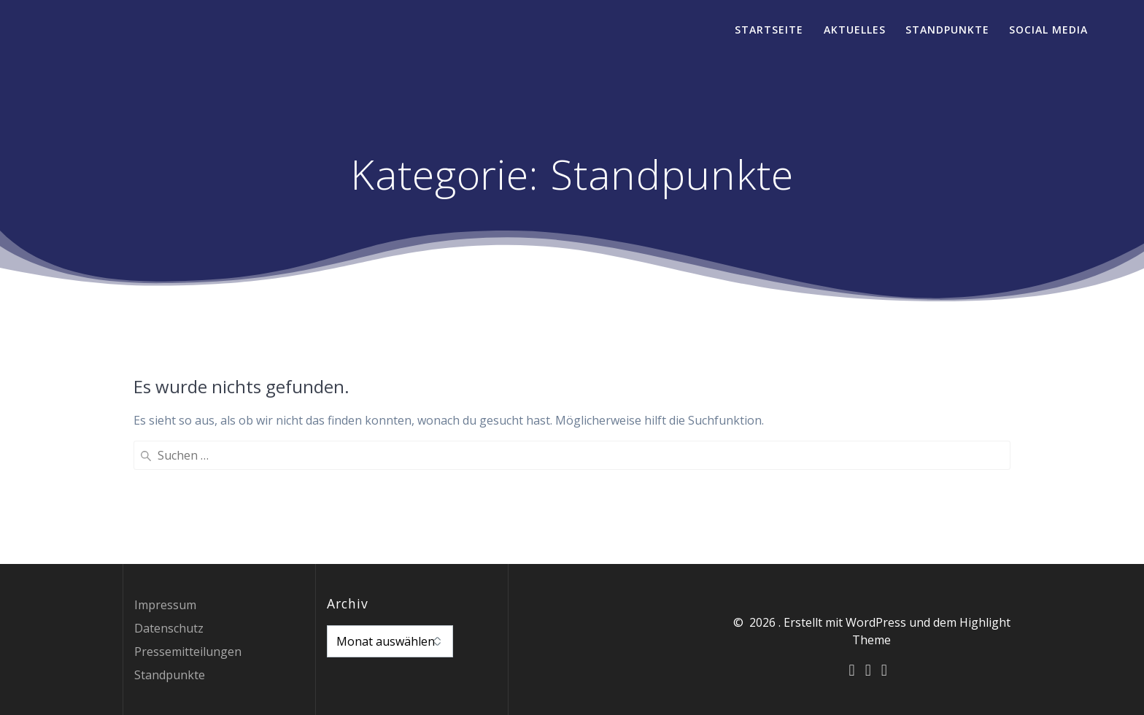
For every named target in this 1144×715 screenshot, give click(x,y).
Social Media (1048, 29)
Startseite (769, 29)
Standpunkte (947, 29)
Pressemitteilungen (187, 652)
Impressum (165, 605)
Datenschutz (169, 628)
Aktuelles (855, 29)
